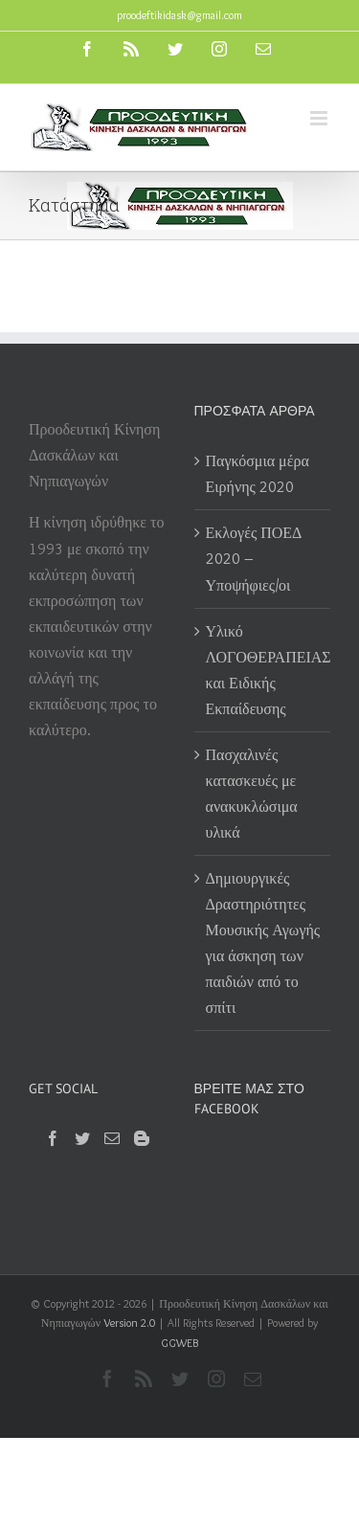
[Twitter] (82, 1138)
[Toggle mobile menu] (320, 118)
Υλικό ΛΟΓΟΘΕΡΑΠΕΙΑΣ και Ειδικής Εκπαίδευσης (264, 670)
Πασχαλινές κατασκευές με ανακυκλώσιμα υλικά (252, 793)
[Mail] (112, 1138)
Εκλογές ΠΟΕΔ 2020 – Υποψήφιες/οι (254, 559)
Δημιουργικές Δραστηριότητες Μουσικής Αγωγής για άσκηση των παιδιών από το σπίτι (263, 943)
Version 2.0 (129, 1322)
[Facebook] (52, 1138)
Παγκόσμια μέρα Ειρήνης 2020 (257, 474)
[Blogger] (141, 1138)
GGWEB (179, 1342)
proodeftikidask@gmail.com (179, 15)
